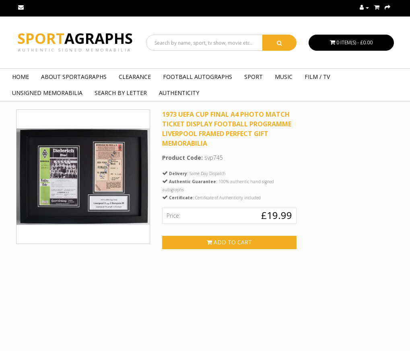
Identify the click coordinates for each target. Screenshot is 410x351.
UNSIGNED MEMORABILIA (47, 93)
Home (20, 77)
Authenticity (179, 93)
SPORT (253, 77)
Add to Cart (229, 242)
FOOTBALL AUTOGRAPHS (197, 77)
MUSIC (284, 77)
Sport (75, 38)
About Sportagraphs (74, 77)
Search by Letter (121, 93)
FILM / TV (317, 77)
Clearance (135, 77)
